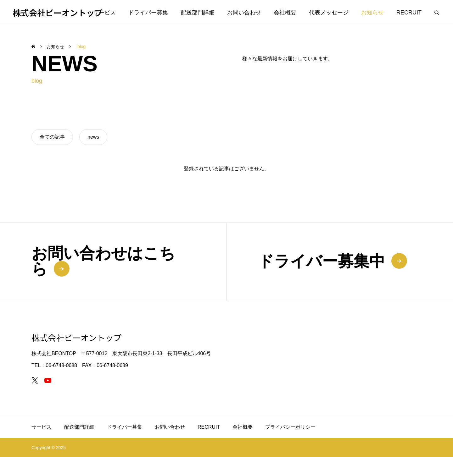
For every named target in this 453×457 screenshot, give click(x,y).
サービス (104, 12)
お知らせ (372, 12)
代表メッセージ (329, 12)
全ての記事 (52, 137)
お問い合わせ (244, 12)
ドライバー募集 (148, 12)
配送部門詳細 (198, 12)
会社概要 (285, 12)
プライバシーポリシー (290, 427)
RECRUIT (409, 12)
